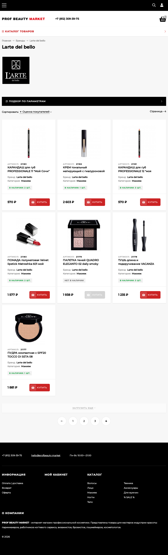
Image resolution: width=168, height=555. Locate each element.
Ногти (90, 497)
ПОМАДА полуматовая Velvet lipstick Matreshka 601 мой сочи (28, 263)
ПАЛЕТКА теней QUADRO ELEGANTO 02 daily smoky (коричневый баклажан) (81, 263)
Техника (128, 483)
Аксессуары (131, 487)
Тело (90, 502)
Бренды (20, 40)
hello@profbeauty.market (45, 455)
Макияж (92, 492)
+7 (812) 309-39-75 (67, 18)
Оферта (6, 492)
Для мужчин (131, 492)
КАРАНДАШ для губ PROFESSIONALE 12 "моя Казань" (134, 171)
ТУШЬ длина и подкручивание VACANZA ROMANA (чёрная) (136, 263)
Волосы (91, 483)
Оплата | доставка (12, 483)
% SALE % (129, 497)
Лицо (90, 487)
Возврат (6, 487)
